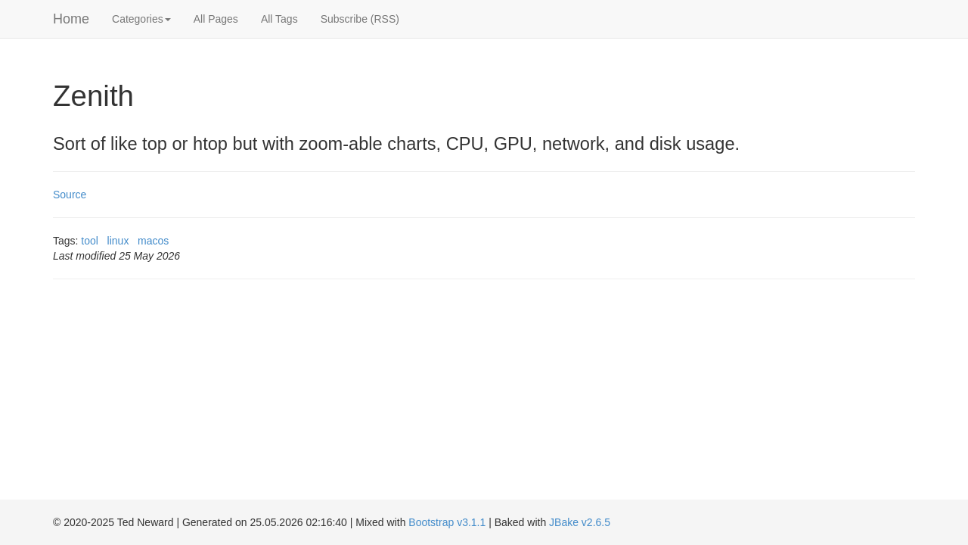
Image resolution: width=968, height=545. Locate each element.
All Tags (279, 19)
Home (71, 18)
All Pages (216, 19)
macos (153, 241)
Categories (141, 19)
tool (89, 241)
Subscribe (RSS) (360, 19)
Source (69, 194)
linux (118, 241)
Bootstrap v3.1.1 (447, 522)
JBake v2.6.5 (579, 522)
